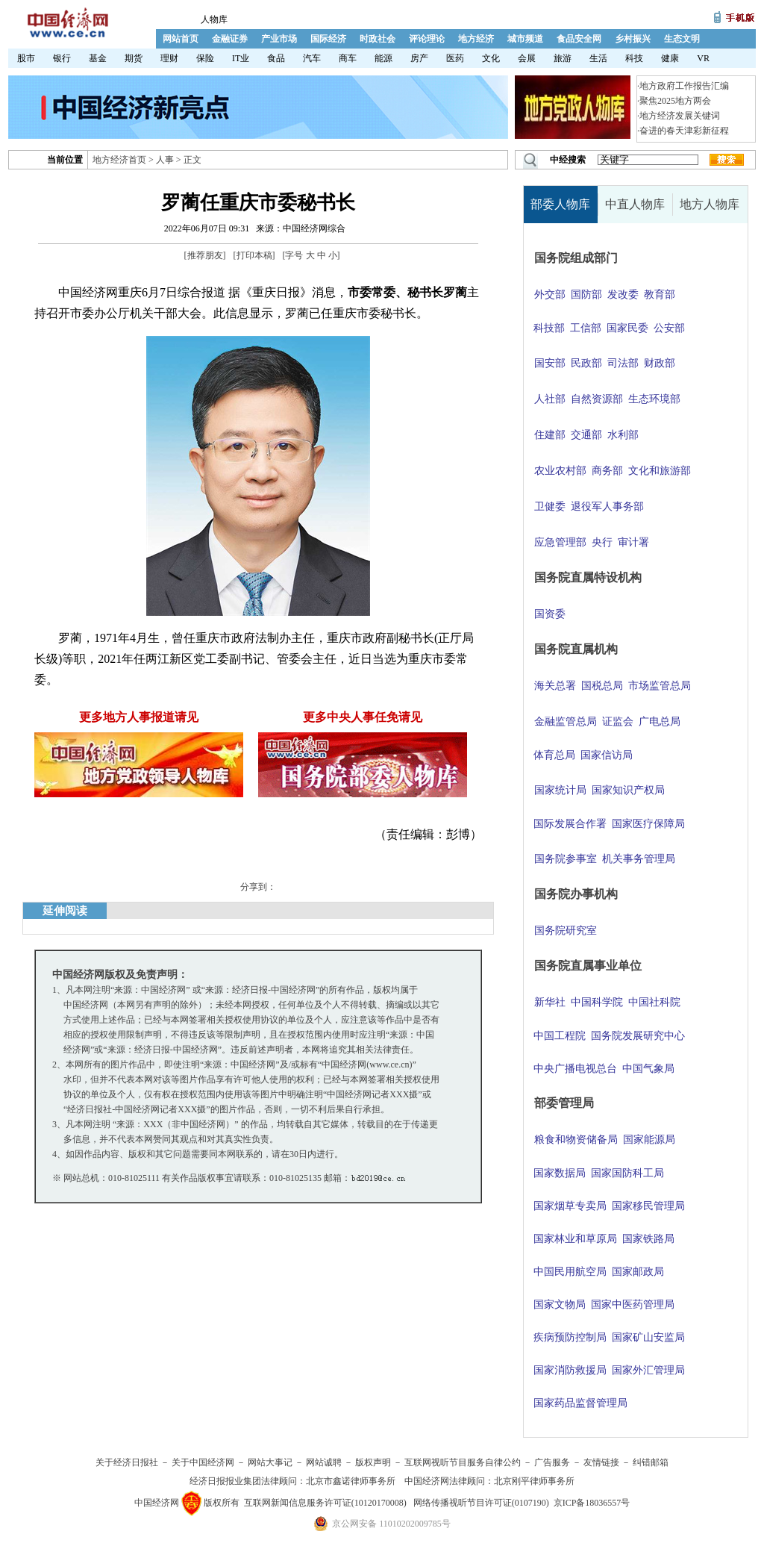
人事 (165, 160)
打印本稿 (254, 255)
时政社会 (377, 39)
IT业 (240, 58)
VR (703, 58)
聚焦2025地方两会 (675, 101)
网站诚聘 (324, 1462)
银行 (62, 58)
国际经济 (328, 39)
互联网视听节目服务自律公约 (462, 1462)
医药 (455, 58)
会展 (527, 58)
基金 (98, 58)
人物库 (214, 19)
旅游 (563, 58)
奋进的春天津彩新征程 (684, 130)
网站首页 (180, 39)
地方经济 (476, 39)
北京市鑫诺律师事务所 (350, 1481)
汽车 (312, 58)
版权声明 (373, 1462)
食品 (276, 58)
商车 (348, 58)
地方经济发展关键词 (679, 115)
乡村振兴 (633, 39)
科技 (634, 58)
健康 (670, 58)
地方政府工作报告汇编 (684, 86)
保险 (205, 58)
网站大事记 (270, 1462)
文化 (491, 58)
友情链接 (601, 1462)
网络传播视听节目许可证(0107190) (481, 1502)
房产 (419, 58)
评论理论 (427, 39)
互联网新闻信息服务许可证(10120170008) (325, 1502)
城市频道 (525, 39)
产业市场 (279, 39)
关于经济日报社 (127, 1462)
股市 (26, 58)
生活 (598, 58)
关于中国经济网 (203, 1462)
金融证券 (230, 39)
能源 (383, 58)
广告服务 (552, 1462)
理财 (169, 58)
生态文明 (682, 39)
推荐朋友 (205, 255)
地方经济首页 (119, 160)
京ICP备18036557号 (592, 1502)
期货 (134, 58)
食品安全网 (579, 39)
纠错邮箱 (650, 1462)
